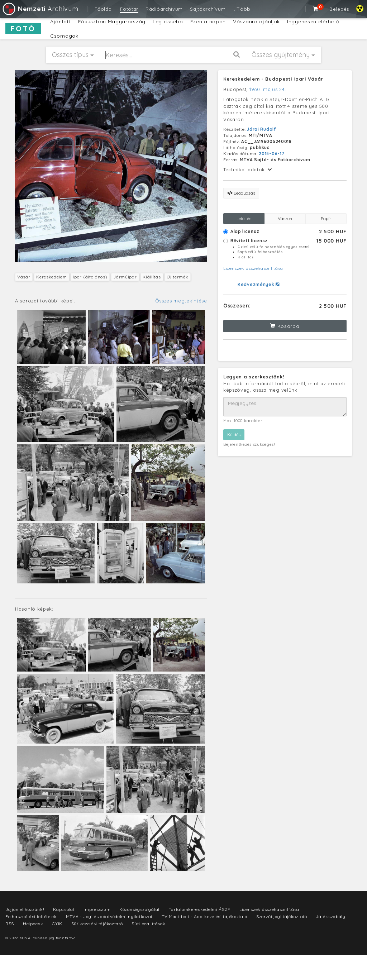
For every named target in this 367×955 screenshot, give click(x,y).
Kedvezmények (259, 284)
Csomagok (64, 36)
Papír (326, 218)
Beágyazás (241, 193)
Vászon (285, 218)
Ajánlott (60, 21)
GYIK (57, 923)
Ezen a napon (208, 21)
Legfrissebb (168, 21)
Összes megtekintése (181, 301)
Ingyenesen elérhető (313, 21)
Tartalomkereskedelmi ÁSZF (200, 909)
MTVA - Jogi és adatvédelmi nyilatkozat (109, 916)
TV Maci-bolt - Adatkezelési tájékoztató (204, 916)
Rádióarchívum (164, 9)
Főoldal (104, 9)
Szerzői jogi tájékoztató (281, 916)
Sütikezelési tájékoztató (97, 923)
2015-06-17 (271, 153)
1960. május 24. (267, 89)
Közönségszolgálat (139, 909)
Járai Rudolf (261, 129)
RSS (9, 923)
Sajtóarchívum (207, 9)
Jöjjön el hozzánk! (24, 909)
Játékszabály (330, 916)
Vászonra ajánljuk (256, 21)
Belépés (339, 9)
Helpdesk (33, 923)
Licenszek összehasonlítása (253, 268)
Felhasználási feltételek (31, 916)
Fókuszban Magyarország (112, 21)
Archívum (40, 8)
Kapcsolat (64, 909)
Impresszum (97, 909)
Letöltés (244, 218)
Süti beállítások (148, 923)
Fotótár (129, 9)
